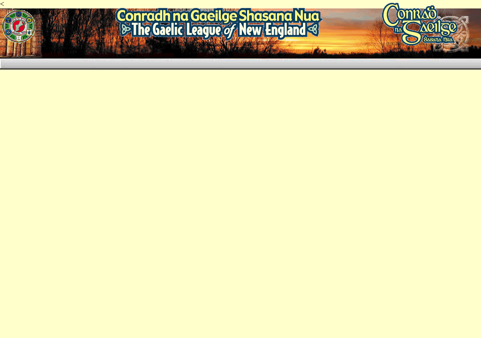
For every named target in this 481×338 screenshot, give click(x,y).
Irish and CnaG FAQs (44, 53)
